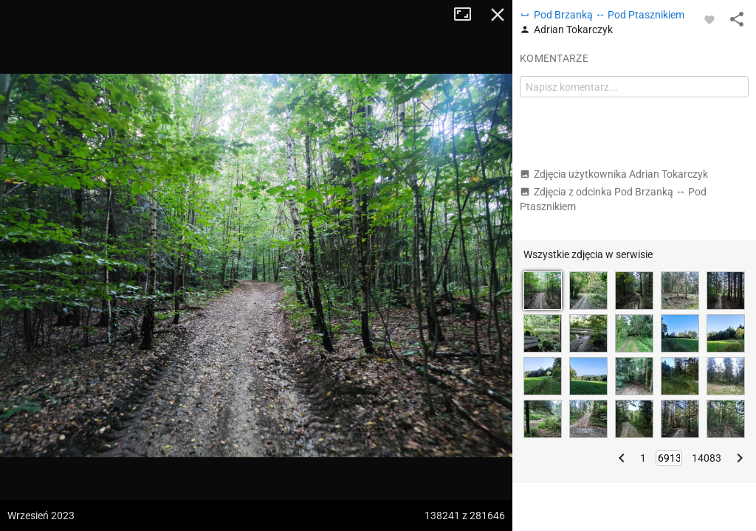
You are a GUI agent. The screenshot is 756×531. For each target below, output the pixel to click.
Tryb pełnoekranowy (468, 15)
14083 (706, 458)
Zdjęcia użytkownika (614, 174)
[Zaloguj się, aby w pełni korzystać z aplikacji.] (709, 19)
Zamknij (497, 15)
